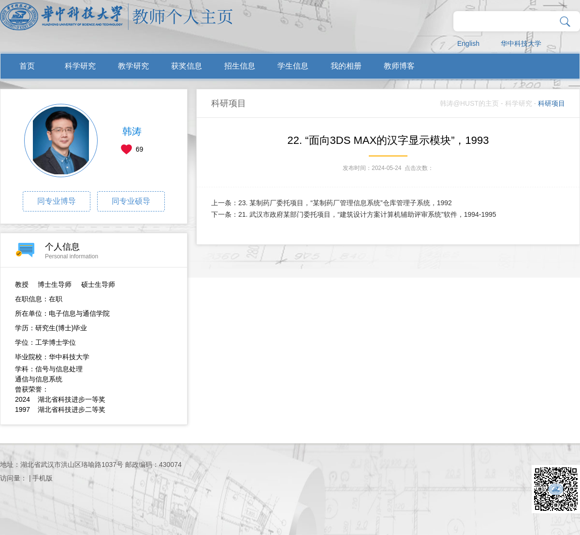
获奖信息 (186, 66)
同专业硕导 (131, 201)
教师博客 (399, 66)
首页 (27, 66)
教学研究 (133, 66)
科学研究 (80, 66)
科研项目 (551, 103)
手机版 (42, 478)
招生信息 (239, 66)
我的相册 (346, 66)
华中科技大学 (521, 43)
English (468, 43)
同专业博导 (56, 201)
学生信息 (292, 66)
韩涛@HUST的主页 (469, 103)
